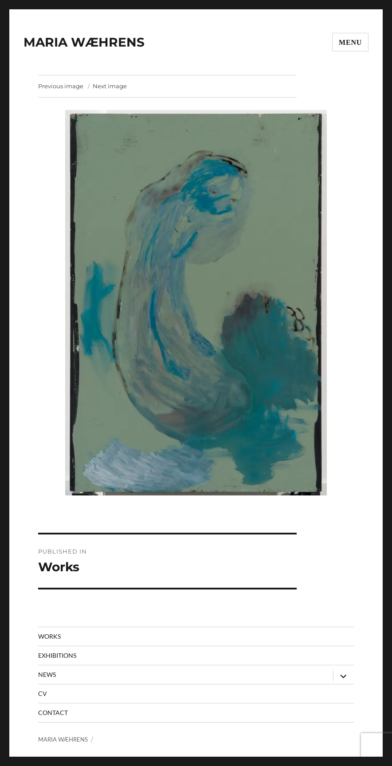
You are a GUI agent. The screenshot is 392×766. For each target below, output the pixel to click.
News (47, 674)
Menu (350, 42)
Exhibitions (57, 655)
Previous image (60, 86)
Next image (110, 86)
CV (42, 693)
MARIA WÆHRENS (84, 42)
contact (53, 712)
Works (49, 636)
